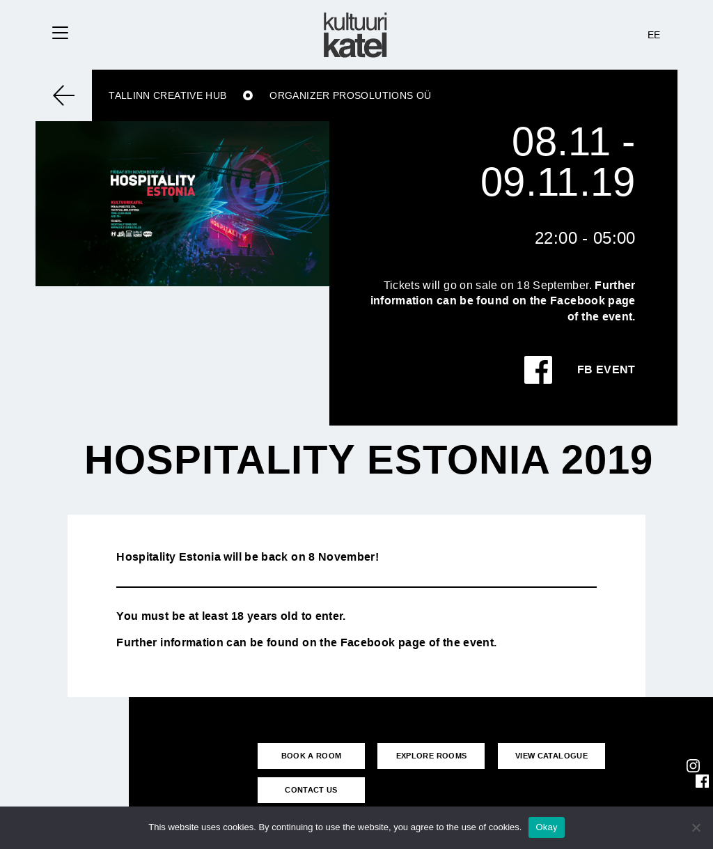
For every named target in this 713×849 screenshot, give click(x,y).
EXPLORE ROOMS (431, 755)
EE (654, 34)
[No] (696, 827)
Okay (546, 827)
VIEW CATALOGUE (551, 755)
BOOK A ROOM (311, 755)
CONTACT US (311, 790)
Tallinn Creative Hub (167, 95)
